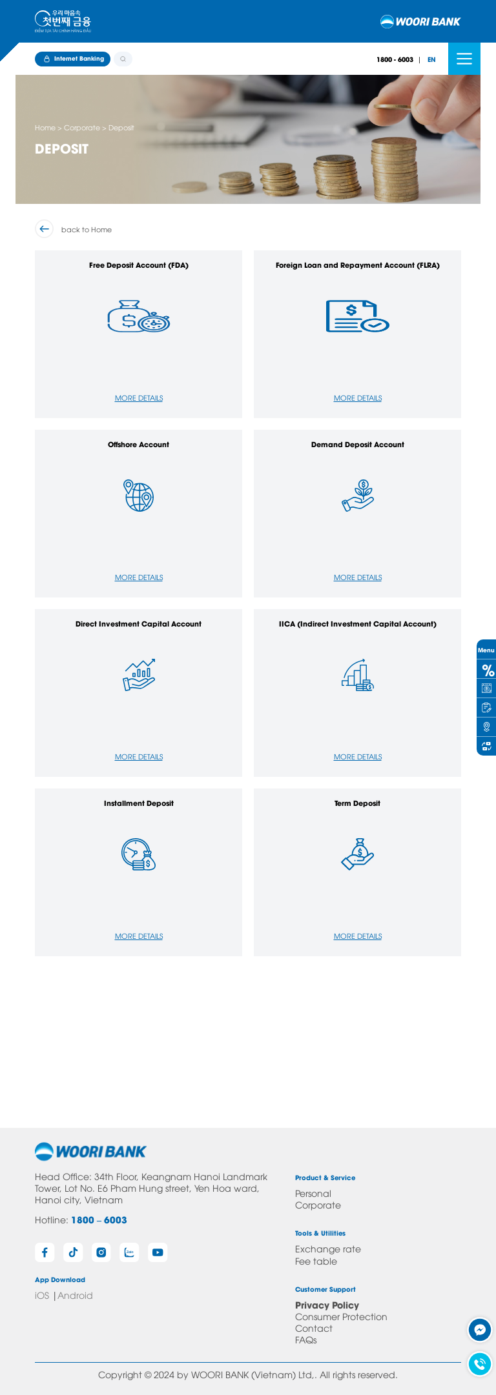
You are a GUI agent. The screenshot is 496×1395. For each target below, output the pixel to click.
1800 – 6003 (99, 1219)
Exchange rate (328, 1248)
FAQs (305, 1339)
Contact (314, 1327)
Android (75, 1295)
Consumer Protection (341, 1316)
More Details (139, 397)
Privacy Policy (327, 1304)
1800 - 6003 (395, 59)
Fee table (316, 1260)
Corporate (318, 1204)
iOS (42, 1295)
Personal (313, 1193)
